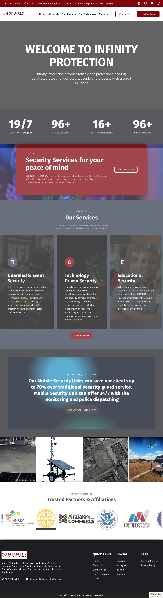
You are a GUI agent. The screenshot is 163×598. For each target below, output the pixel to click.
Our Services (68, 14)
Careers (103, 14)
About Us (53, 14)
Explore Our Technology (81, 409)
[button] (156, 595)
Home (42, 14)
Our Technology (87, 14)
